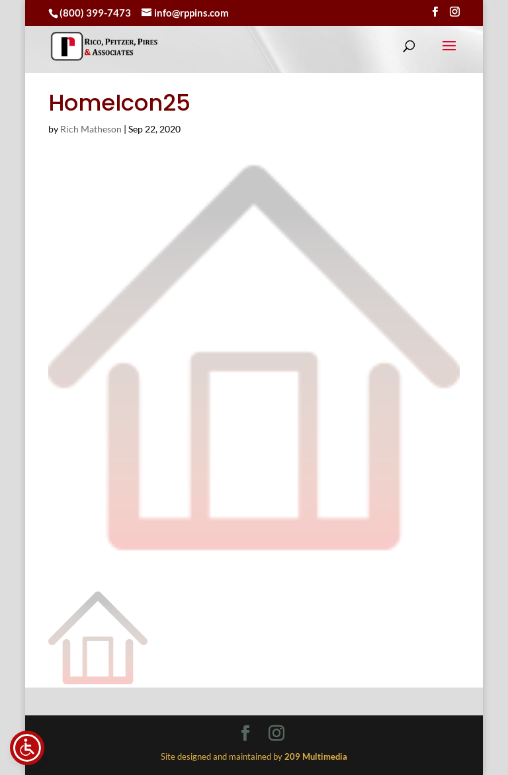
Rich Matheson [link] (91, 128)
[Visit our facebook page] (435, 12)
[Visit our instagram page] (455, 12)
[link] (104, 46)
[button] (449, 54)
